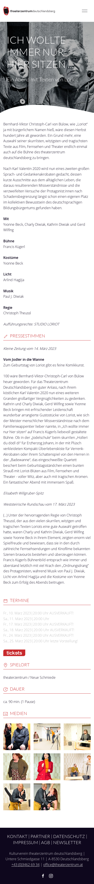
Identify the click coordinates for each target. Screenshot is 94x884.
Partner (40, 836)
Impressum (25, 842)
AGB (45, 842)
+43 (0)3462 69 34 (25, 864)
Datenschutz (69, 836)
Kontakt (17, 836)
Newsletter (67, 842)
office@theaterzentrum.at (63, 864)
